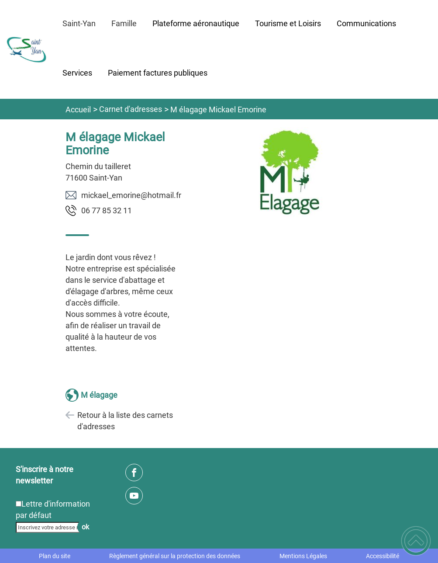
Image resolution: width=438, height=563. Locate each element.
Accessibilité (382, 556)
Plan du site (54, 556)
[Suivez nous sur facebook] (134, 472)
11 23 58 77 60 (106, 210)
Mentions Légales (303, 556)
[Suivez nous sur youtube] (134, 495)
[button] (416, 541)
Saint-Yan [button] (79, 23)
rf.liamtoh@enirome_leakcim (131, 195)
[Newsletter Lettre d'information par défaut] (18, 504)
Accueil (78, 109)
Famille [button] (124, 23)
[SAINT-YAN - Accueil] (27, 49)
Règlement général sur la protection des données (174, 556)
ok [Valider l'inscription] (85, 527)
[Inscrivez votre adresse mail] (51, 527)
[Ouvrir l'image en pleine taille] (290, 173)
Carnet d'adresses (130, 109)
